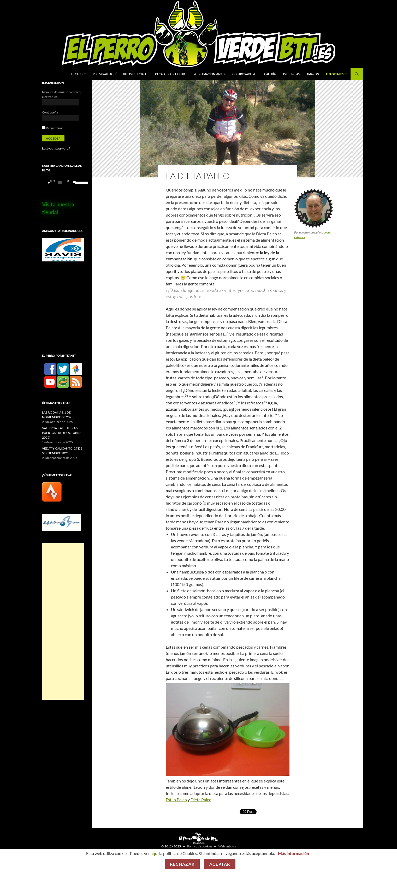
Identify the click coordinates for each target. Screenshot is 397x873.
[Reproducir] (48, 182)
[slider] (60, 182)
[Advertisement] (63, 621)
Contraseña (50, 112)
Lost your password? (56, 148)
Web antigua (227, 846)
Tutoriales (334, 74)
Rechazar (182, 864)
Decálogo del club (170, 74)
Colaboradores (244, 74)
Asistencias (291, 74)
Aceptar (219, 864)
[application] (63, 182)
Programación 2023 (207, 74)
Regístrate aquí (104, 74)
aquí (154, 853)
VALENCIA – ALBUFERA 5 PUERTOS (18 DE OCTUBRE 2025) (61, 432)
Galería (270, 74)
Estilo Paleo (176, 799)
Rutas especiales (135, 74)
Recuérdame (52, 128)
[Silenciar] (74, 182)
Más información (293, 853)
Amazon (312, 74)
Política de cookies (199, 846)
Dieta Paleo (201, 799)
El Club (76, 74)
